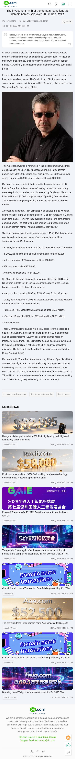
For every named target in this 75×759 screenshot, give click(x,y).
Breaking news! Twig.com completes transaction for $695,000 (33, 692)
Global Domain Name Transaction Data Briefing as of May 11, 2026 (36, 588)
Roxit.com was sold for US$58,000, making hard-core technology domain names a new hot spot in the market (34, 476)
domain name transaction (42, 394)
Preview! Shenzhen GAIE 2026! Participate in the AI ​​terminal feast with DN (35, 514)
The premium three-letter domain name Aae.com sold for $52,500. (35, 623)
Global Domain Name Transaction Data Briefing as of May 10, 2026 (36, 657)
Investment (8, 593)
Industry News (10, 445)
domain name (64, 394)
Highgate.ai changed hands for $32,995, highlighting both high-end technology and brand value (35, 438)
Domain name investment (15, 394)
